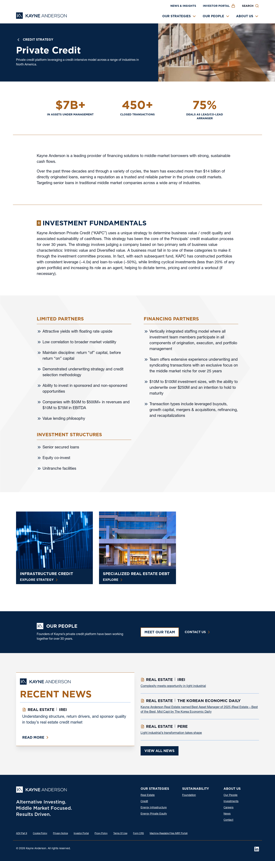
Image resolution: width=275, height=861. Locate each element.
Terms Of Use (120, 833)
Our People (213, 16)
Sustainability (195, 789)
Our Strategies (176, 16)
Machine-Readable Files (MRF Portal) (169, 833)
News (227, 814)
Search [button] (248, 5)
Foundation (189, 795)
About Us (244, 16)
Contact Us (195, 632)
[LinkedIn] (256, 849)
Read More (33, 737)
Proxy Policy (101, 833)
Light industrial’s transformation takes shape (171, 733)
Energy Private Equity (154, 814)
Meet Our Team (159, 632)
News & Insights (183, 5)
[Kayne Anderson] (41, 17)
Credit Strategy (38, 39)
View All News (159, 751)
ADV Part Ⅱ (21, 833)
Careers (228, 807)
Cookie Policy (40, 833)
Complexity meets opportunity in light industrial (173, 686)
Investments (231, 801)
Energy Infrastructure (154, 807)
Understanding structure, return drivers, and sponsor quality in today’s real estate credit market (74, 720)
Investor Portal (216, 5)
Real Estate (148, 795)
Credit (144, 801)
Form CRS (138, 833)
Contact (228, 820)
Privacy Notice (60, 833)
